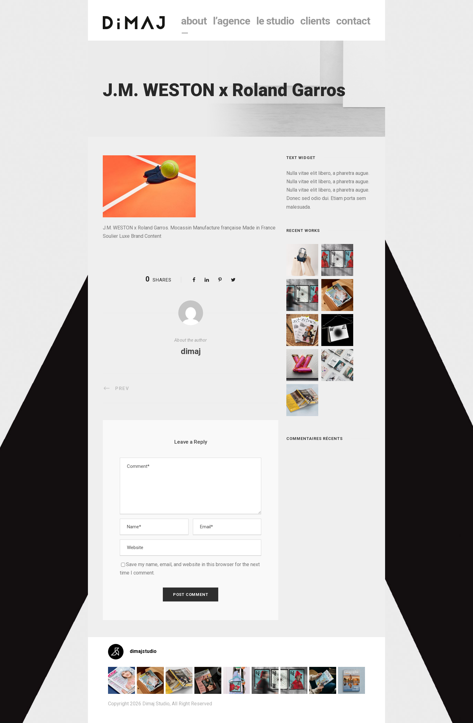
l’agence (231, 21)
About (194, 21)
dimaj (191, 351)
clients (315, 21)
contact (353, 21)
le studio (275, 21)
